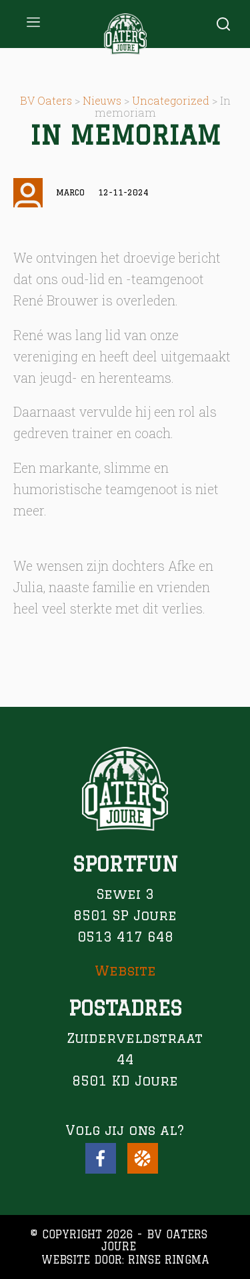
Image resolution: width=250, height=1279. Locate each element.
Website (125, 970)
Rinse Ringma (168, 1260)
